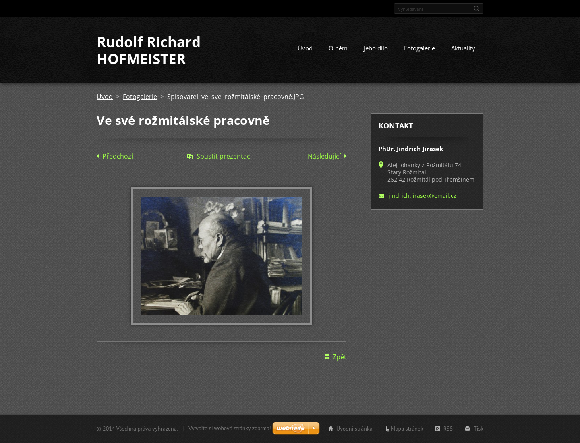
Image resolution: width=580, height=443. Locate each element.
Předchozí (117, 156)
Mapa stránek (407, 428)
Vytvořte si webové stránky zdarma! (229, 428)
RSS (448, 428)
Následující (324, 156)
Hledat (476, 8)
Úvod (305, 48)
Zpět (339, 356)
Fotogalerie (419, 48)
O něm (338, 48)
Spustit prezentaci (224, 156)
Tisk (478, 428)
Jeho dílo (376, 48)
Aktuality (463, 48)
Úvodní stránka (354, 428)
